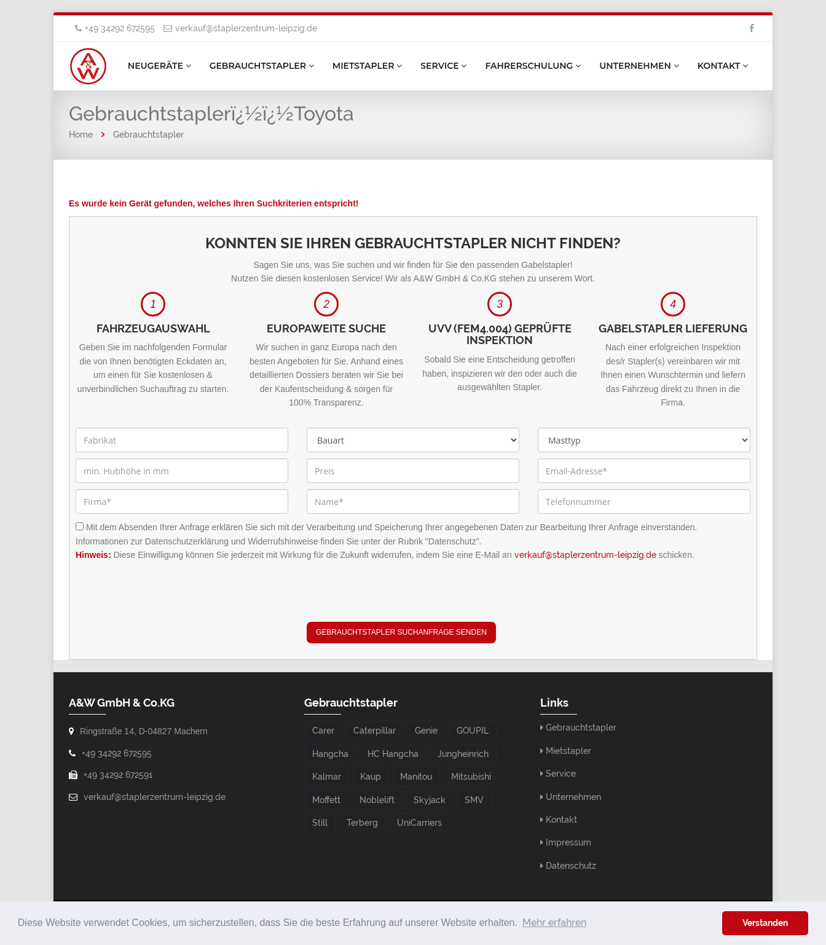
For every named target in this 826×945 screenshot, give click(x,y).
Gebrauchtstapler (262, 65)
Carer (323, 730)
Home (81, 134)
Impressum (568, 842)
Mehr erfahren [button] (554, 922)
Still (320, 823)
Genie (426, 730)
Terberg (362, 823)
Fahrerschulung (533, 65)
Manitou (416, 777)
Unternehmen (638, 65)
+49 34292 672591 (118, 775)
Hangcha (330, 754)
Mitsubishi (471, 777)
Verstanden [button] (765, 922)
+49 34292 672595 (120, 28)
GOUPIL (473, 730)
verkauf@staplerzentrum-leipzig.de (246, 28)
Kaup (370, 777)
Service (443, 65)
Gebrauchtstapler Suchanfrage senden (401, 632)
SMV (474, 800)
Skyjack (430, 800)
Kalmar (326, 777)
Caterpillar (374, 730)
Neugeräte (159, 65)
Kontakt (723, 65)
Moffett (326, 800)
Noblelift (377, 800)
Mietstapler (367, 65)
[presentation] (400, 598)
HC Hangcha (393, 754)
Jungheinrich (463, 754)
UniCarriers (419, 823)
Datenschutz (571, 866)
